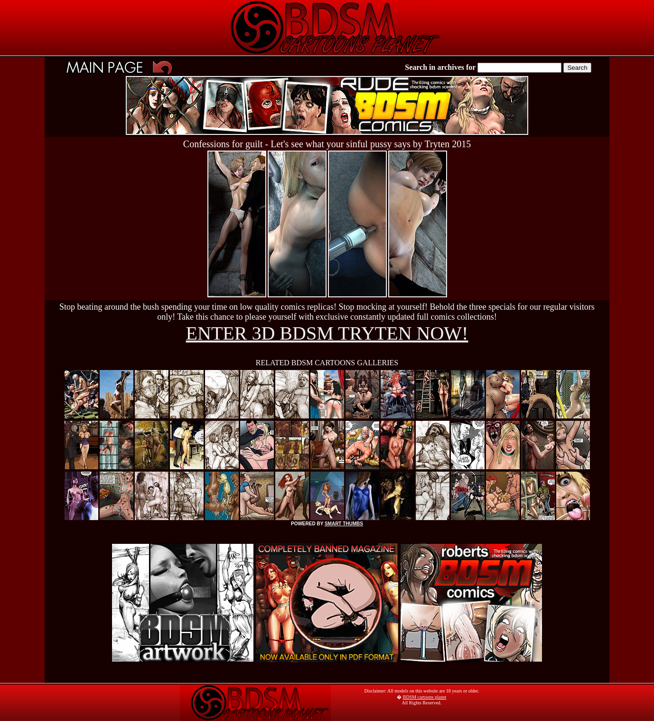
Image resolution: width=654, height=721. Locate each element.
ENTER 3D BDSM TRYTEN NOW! (327, 333)
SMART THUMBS (344, 523)
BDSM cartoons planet (425, 697)
